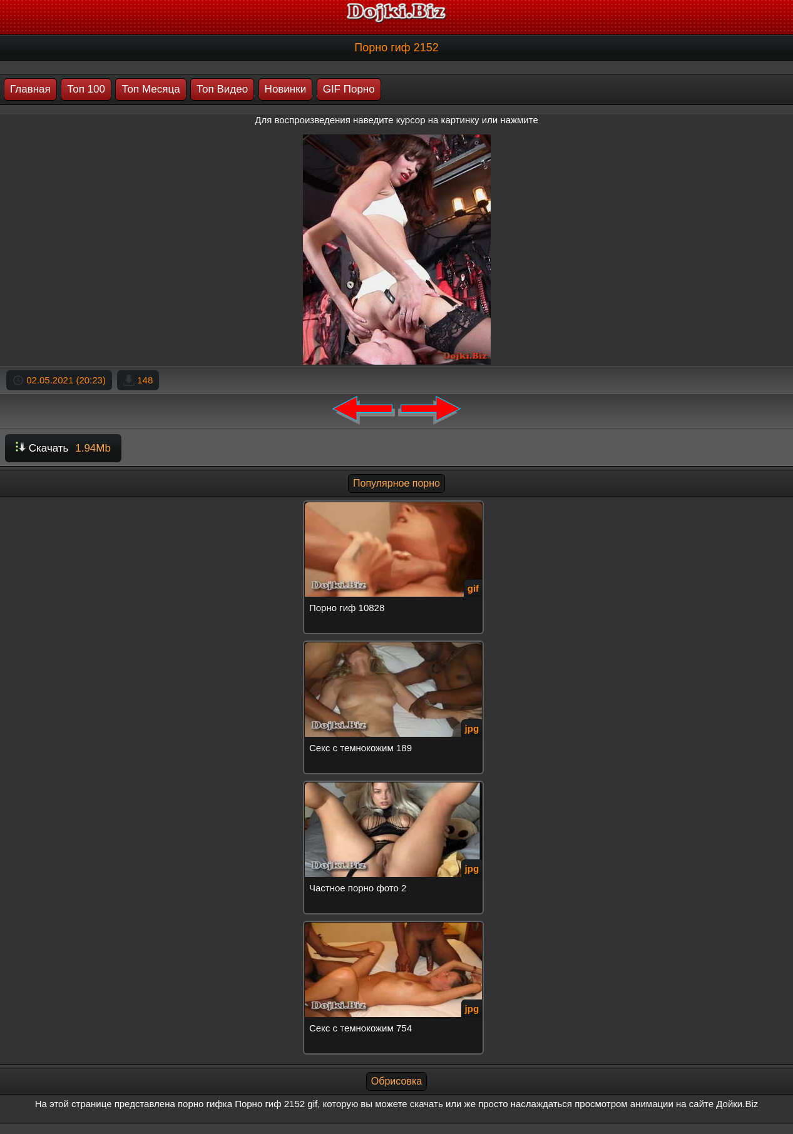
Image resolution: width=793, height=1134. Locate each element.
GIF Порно (349, 89)
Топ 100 (86, 89)
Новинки (286, 89)
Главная (30, 89)
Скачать (63, 448)
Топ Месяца (150, 89)
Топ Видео (222, 89)
